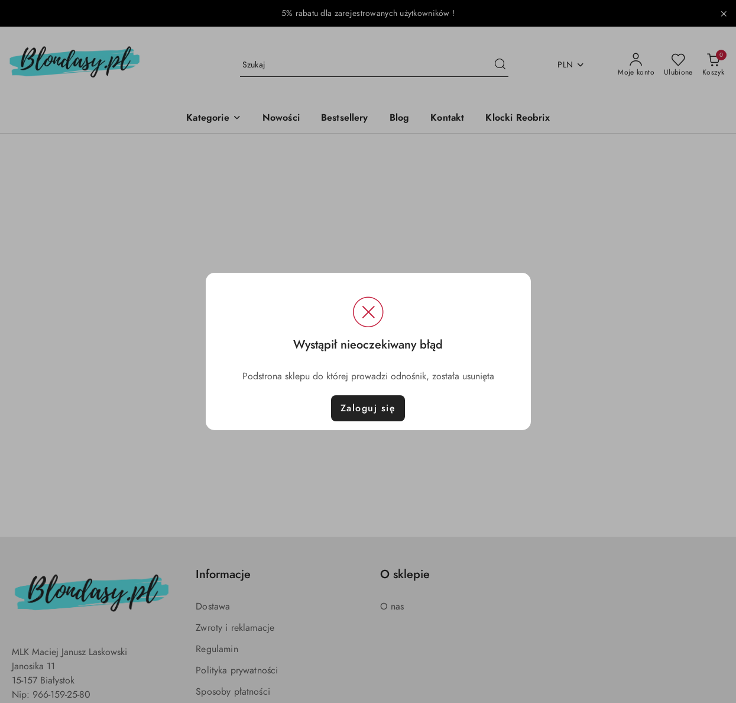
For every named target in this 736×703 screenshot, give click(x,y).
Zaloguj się (368, 408)
